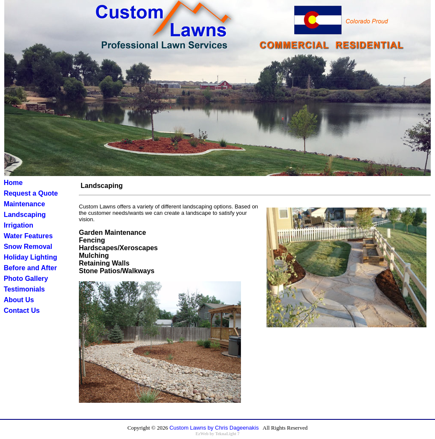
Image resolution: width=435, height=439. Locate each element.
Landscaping (25, 214)
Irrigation (18, 225)
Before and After (30, 267)
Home (13, 182)
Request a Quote (31, 193)
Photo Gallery (26, 278)
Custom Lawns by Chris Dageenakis (214, 428)
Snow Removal (28, 246)
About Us (19, 299)
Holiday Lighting (30, 257)
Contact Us (22, 310)
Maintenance (24, 204)
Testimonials (24, 289)
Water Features (28, 236)
